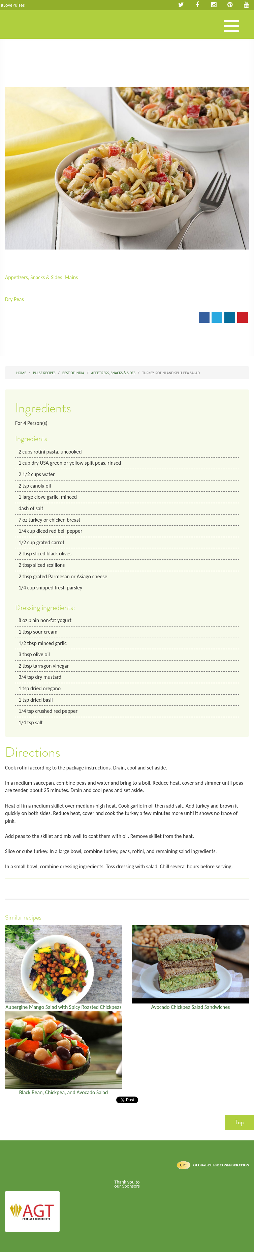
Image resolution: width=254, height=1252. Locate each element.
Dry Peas (14, 299)
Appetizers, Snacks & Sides (33, 277)
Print (37, 319)
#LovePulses (13, 5)
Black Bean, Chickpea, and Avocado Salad (63, 1092)
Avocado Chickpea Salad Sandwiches (190, 1007)
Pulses (30, 31)
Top (239, 1122)
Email (15, 319)
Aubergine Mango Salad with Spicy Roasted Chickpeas (63, 1007)
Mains (71, 277)
